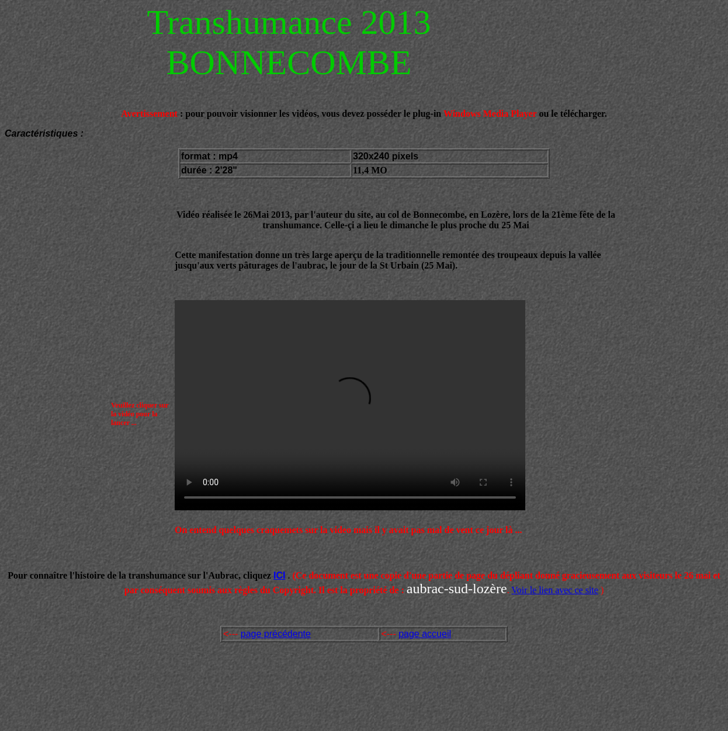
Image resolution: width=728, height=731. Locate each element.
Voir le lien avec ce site (554, 590)
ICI (279, 575)
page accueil (424, 634)
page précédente (276, 634)
